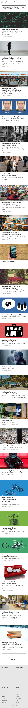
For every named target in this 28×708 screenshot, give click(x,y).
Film (2, 370)
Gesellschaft (4, 318)
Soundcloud (18, 698)
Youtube (17, 702)
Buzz (3, 673)
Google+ (17, 694)
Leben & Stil (4, 682)
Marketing (4, 702)
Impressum (4, 698)
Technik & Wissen (5, 264)
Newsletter (4, 694)
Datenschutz (4, 700)
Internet (3, 66)
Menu (1, 0)
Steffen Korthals (9, 36)
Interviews (18, 669)
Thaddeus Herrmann (14, 264)
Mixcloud (18, 696)
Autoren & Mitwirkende (6, 692)
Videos (17, 682)
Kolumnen (18, 675)
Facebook (18, 692)
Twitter (17, 690)
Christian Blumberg (8, 370)
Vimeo (17, 700)
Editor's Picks (18, 673)
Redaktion (9, 66)
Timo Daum (11, 318)
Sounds (3, 669)
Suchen (26, 2)
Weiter (13, 659)
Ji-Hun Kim (9, 122)
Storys (17, 671)
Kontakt (3, 696)
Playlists (17, 678)
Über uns (3, 690)
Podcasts (18, 684)
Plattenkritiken (19, 680)
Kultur (3, 36)
